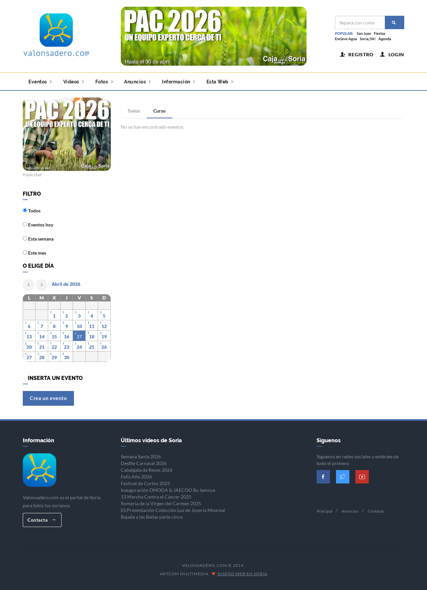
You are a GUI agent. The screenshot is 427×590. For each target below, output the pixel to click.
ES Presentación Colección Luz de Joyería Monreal (173, 510)
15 (54, 336)
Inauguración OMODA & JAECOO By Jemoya (168, 490)
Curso (159, 111)
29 (54, 357)
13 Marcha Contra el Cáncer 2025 (156, 497)
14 (42, 336)
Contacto (376, 511)
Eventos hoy (38, 224)
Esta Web (219, 81)
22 (54, 347)
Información (178, 81)
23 (66, 347)
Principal (324, 511)
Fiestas (380, 33)
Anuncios (137, 81)
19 (104, 336)
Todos (133, 111)
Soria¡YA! (368, 39)
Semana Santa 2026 (141, 456)
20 (29, 347)
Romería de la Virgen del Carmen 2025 (161, 503)
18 (91, 336)
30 (66, 357)
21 (42, 347)
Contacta (41, 520)
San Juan (364, 33)
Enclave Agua (346, 39)
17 (79, 336)
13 (29, 336)
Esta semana (38, 239)
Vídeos (73, 81)
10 (79, 326)
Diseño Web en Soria (242, 573)
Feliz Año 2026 (136, 476)
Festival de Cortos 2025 (145, 483)
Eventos (40, 81)
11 (91, 326)
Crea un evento (48, 398)
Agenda (384, 39)
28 (42, 357)
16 (66, 336)
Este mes (34, 253)
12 (104, 326)
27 (29, 357)
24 (79, 347)
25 (91, 347)
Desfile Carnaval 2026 (144, 463)
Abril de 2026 (66, 284)
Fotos (104, 81)
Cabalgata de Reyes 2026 (146, 470)
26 (104, 347)
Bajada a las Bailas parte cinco (152, 517)
